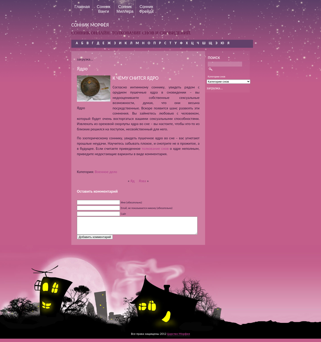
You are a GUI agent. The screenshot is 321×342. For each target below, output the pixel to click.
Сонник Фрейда (146, 8)
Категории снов (216, 76)
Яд (132, 181)
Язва (142, 181)
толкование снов (155, 148)
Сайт (123, 213)
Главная (82, 6)
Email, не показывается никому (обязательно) (147, 208)
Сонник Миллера (124, 8)
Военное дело (106, 171)
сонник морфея (90, 25)
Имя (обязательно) (131, 202)
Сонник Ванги (103, 8)
